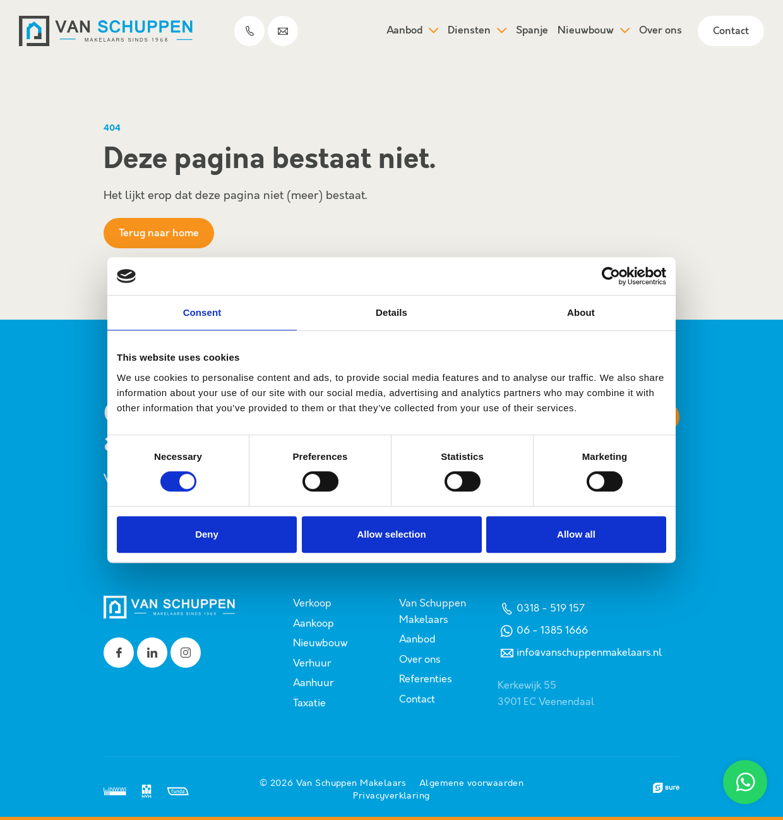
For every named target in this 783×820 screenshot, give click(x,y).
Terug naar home (159, 233)
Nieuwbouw (594, 31)
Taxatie (309, 703)
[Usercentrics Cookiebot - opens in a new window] (611, 276)
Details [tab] (391, 312)
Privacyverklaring (391, 796)
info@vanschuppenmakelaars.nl (580, 653)
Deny (206, 534)
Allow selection (391, 534)
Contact (731, 31)
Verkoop (312, 604)
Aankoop (313, 624)
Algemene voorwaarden (471, 783)
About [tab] (581, 312)
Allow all (576, 534)
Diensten (477, 31)
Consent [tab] (202, 312)
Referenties (425, 679)
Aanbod (412, 31)
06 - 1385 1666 (543, 631)
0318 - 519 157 (541, 609)
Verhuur (312, 664)
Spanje (532, 31)
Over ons (660, 31)
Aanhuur (313, 683)
